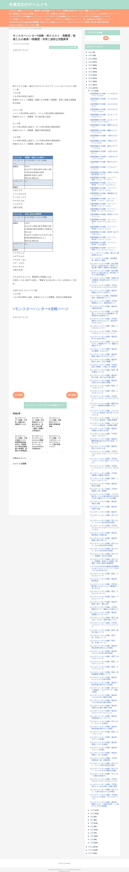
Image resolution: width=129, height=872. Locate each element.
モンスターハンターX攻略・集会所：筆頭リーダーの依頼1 (104, 754)
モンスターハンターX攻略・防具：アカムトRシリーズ (104, 592)
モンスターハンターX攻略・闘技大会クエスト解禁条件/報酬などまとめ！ (104, 405)
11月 (92, 810)
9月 (92, 817)
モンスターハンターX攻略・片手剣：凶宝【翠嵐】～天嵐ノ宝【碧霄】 (104, 366)
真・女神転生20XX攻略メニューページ (98, 19)
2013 (90, 850)
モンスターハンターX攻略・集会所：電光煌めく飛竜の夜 (104, 534)
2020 (90, 72)
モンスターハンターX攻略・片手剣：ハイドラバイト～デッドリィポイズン (104, 468)
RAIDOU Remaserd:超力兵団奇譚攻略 (24, 22)
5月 (92, 830)
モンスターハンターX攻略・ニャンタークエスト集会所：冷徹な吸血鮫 (104, 419)
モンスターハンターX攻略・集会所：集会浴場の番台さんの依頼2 (104, 684)
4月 (92, 833)
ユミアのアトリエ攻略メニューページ (67, 19)
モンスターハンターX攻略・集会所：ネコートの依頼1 (104, 748)
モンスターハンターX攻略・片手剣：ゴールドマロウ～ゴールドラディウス (104, 398)
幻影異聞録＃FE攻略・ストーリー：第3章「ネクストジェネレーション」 (104, 221)
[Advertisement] (45, 67)
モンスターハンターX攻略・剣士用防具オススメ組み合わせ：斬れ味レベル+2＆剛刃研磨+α (104, 273)
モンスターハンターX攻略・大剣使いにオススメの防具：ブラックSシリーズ (104, 797)
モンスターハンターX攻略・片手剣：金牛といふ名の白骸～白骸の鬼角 (104, 785)
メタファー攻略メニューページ (21, 11)
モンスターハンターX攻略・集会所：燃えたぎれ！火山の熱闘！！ (104, 360)
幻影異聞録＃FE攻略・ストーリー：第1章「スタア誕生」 (104, 243)
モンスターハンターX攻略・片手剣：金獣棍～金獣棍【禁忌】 (104, 474)
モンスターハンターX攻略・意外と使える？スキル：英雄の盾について (104, 619)
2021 (90, 68)
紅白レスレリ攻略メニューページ (53, 22)
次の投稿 (18, 395)
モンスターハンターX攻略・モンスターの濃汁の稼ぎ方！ (104, 775)
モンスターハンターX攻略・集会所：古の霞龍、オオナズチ (104, 350)
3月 (92, 836)
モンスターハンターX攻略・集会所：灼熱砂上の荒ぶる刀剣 (104, 429)
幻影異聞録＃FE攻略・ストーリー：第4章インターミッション (104, 205)
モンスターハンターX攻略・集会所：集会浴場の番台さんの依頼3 (104, 647)
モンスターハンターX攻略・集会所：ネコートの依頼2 (104, 738)
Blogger (68, 863)
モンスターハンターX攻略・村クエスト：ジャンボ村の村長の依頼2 (104, 764)
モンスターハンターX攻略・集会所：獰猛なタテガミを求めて (104, 291)
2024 (90, 59)
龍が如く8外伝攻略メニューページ (48, 11)
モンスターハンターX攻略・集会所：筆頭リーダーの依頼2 (104, 743)
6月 (92, 826)
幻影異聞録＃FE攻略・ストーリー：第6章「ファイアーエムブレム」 (104, 184)
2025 (90, 55)
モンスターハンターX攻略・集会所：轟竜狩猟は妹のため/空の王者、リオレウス (104, 441)
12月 (92, 91)
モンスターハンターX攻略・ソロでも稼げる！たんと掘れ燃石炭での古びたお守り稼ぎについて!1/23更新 (104, 496)
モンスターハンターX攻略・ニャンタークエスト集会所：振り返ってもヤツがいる (104, 413)
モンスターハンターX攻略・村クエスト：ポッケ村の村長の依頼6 (104, 550)
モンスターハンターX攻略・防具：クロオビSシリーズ (104, 327)
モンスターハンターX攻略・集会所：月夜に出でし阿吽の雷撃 (104, 381)
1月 (92, 843)
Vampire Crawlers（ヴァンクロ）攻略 (24, 25)
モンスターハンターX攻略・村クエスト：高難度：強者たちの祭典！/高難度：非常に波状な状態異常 (104, 561)
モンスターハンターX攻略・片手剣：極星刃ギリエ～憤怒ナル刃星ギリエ (104, 608)
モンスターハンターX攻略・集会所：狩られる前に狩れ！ (104, 337)
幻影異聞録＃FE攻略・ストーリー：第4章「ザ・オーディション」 (104, 210)
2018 (90, 78)
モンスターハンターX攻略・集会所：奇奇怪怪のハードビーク (104, 717)
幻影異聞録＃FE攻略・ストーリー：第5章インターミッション (104, 189)
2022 (90, 65)
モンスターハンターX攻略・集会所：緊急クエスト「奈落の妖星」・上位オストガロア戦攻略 (104, 804)
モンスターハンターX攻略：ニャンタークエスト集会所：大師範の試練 (104, 424)
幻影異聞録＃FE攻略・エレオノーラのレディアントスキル (104, 121)
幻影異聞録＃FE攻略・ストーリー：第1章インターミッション (104, 238)
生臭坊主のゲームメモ (28, 4)
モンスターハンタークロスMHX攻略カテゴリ (45, 405)
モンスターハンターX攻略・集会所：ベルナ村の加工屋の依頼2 (104, 701)
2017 (90, 81)
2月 (92, 839)
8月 (92, 820)
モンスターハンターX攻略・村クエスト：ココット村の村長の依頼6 (104, 521)
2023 (90, 62)
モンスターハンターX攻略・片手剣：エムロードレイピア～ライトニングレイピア (104, 528)
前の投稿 (72, 395)
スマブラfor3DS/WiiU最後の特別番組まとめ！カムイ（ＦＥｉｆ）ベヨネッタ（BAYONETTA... (104, 568)
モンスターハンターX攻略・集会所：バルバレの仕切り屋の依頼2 (104, 652)
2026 (90, 52)
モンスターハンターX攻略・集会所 (103, 512)
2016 (90, 85)
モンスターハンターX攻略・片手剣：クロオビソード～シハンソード (104, 332)
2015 (90, 88)
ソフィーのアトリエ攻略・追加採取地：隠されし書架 (103, 259)
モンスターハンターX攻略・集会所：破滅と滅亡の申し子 (104, 539)
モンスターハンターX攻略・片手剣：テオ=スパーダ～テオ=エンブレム (104, 780)
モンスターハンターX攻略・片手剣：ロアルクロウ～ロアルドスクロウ (104, 286)
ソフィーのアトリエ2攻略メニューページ (94, 16)
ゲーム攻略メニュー (16, 19)
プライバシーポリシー (34, 19)
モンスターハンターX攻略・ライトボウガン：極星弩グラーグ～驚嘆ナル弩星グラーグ (104, 344)
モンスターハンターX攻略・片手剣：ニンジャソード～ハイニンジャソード (104, 625)
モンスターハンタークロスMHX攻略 (63, 47)
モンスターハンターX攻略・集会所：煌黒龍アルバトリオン (104, 613)
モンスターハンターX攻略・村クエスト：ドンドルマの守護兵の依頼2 (104, 769)
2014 (90, 847)
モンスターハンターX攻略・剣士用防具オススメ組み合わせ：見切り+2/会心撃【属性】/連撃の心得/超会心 (104, 265)
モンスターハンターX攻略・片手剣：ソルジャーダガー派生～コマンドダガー (104, 461)
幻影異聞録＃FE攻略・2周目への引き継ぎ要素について (104, 173)
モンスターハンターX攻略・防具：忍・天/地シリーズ (103, 636)
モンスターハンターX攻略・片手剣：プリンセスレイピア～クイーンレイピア (104, 453)
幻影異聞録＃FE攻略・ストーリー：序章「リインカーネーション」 (104, 249)
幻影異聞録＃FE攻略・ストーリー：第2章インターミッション (104, 228)
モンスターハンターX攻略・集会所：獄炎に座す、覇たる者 (104, 603)
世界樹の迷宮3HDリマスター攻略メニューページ (81, 11)
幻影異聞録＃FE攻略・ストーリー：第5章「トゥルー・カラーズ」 (104, 199)
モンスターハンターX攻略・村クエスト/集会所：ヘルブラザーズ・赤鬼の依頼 (104, 690)
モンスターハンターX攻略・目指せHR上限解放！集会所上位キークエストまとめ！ (104, 280)
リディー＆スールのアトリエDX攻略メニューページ (98, 14)
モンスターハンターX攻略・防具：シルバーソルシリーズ (104, 479)
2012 (90, 853)
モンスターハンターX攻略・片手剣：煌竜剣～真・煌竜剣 (104, 490)
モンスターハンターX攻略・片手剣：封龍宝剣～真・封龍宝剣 (104, 759)
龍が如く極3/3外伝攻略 (100, 22)
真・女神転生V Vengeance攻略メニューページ (27, 14)
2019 (90, 75)
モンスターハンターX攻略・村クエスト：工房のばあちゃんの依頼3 (104, 790)
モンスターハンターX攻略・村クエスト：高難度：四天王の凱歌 (104, 555)
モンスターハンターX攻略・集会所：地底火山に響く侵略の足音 (104, 707)
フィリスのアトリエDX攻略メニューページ (25, 16)
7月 (92, 823)
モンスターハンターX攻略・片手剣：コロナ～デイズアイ (104, 435)
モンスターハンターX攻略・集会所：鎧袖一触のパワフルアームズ (104, 355)
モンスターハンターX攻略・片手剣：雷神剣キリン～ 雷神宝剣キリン (104, 302)
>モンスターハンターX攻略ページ (41, 309)
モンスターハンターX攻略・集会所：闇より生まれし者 (104, 447)
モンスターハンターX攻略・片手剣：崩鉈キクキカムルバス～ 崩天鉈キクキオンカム (104, 321)
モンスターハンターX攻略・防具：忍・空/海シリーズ (103, 642)
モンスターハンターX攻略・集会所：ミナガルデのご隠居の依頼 (104, 696)
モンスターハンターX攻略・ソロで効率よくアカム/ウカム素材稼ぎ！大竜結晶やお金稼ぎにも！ (104, 313)
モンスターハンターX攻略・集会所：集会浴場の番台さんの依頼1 (104, 727)
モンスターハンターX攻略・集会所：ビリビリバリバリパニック (104, 712)
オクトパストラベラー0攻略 (78, 22)
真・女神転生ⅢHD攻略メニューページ (62, 14)
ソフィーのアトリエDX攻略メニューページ (60, 16)
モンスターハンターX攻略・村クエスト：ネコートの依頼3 (104, 722)
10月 (92, 813)
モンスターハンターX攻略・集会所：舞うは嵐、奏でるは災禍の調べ (104, 376)
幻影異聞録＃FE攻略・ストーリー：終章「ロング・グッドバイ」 (104, 178)
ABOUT (48, 19)
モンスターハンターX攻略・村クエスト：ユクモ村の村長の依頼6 (104, 544)
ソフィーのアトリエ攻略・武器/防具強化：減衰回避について (104, 297)
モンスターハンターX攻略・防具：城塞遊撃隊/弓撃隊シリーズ (104, 673)
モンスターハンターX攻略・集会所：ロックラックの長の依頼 (104, 678)
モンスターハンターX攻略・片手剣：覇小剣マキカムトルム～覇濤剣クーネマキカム (104, 586)
